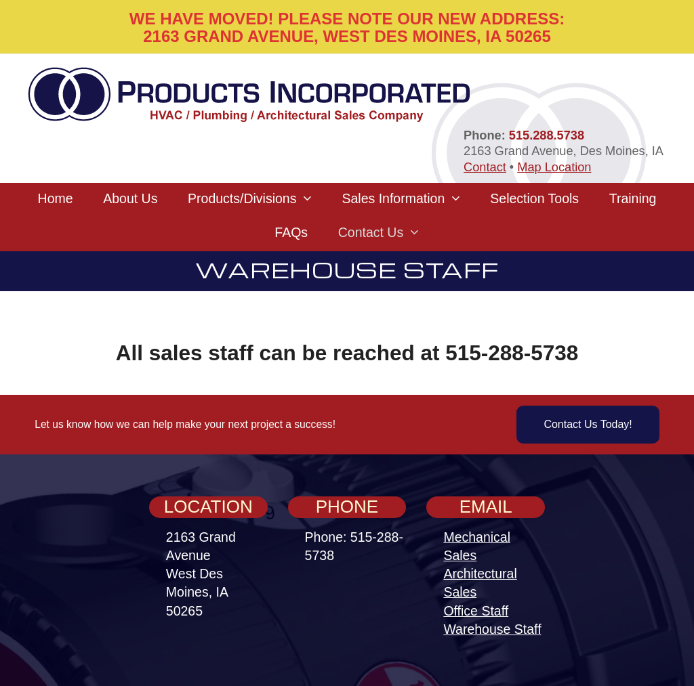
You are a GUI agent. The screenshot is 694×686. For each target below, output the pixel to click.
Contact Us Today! (588, 424)
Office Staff (475, 610)
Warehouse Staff (492, 629)
